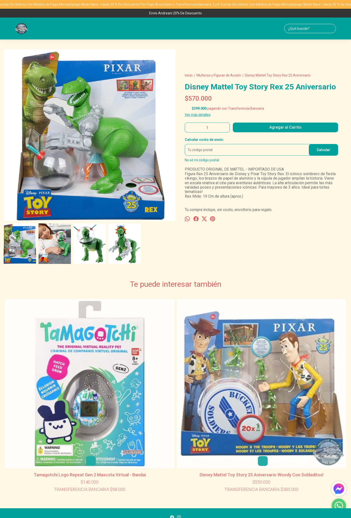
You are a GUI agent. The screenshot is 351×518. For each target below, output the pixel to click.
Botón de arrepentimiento (253, 506)
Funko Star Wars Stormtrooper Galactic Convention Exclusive (244, 374)
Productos (162, 437)
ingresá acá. (230, 506)
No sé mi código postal (202, 160)
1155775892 (175, 447)
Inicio (145, 437)
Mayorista (201, 437)
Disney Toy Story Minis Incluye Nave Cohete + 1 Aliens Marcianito (313, 374)
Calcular (323, 150)
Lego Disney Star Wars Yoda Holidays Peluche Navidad (175, 374)
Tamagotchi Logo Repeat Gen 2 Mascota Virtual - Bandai (38, 374)
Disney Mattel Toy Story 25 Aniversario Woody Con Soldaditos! (106, 374)
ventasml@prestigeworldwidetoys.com (176, 455)
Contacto (182, 437)
